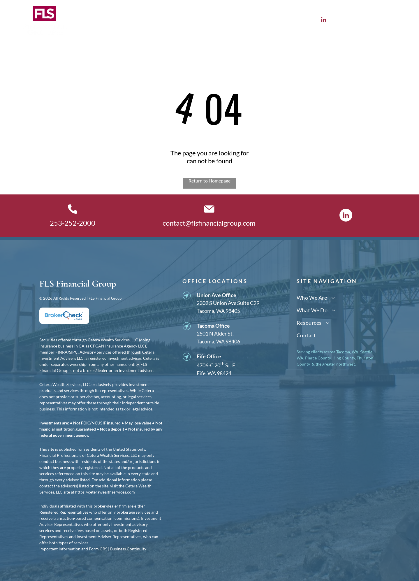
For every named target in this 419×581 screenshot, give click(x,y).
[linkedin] (323, 20)
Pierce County (318, 357)
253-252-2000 (72, 223)
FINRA (61, 352)
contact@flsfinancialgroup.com (209, 223)
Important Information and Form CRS (73, 548)
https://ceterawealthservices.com (105, 491)
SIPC (73, 352)
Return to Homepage (209, 180)
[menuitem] (103, 20)
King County (343, 357)
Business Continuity (128, 548)
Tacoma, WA (347, 351)
